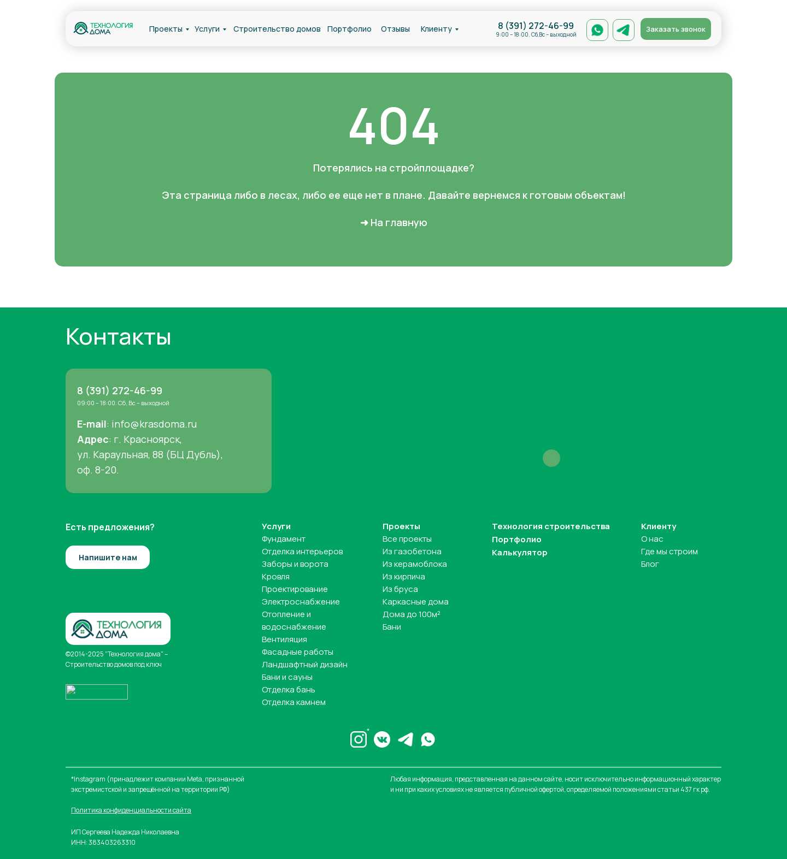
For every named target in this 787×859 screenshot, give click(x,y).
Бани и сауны (287, 677)
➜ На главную (393, 222)
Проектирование (295, 589)
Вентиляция (284, 639)
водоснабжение (294, 626)
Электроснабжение (301, 601)
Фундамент (284, 538)
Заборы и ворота (295, 564)
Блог (650, 564)
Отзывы (395, 28)
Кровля (276, 576)
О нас (652, 538)
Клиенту (436, 28)
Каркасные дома (416, 601)
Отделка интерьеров (302, 551)
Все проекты (407, 538)
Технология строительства (551, 526)
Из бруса (400, 589)
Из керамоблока (415, 564)
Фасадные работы (297, 651)
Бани (392, 626)
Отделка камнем (294, 702)
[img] (103, 28)
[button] (676, 29)
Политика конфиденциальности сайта (131, 810)
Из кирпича (404, 576)
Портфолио (349, 28)
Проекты (166, 28)
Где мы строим (669, 551)
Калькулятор (520, 552)
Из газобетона (412, 551)
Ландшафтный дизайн (305, 664)
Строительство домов (277, 28)
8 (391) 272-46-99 (536, 26)
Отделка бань (288, 689)
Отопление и (286, 614)
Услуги (207, 28)
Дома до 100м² (412, 614)
